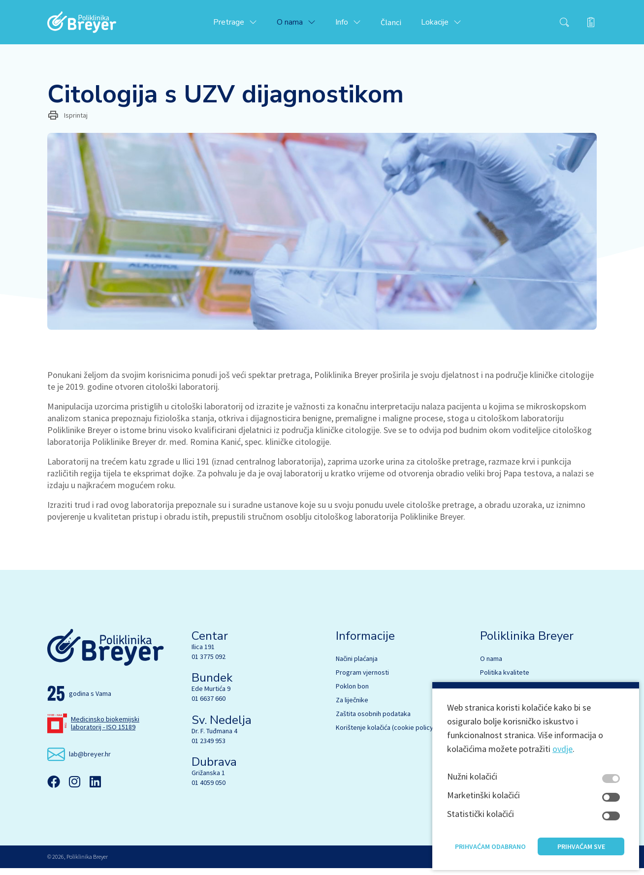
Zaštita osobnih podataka (373, 720)
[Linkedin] (95, 788)
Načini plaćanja (357, 665)
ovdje (562, 771)
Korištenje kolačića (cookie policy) (385, 734)
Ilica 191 (203, 653)
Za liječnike (352, 707)
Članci (403, 26)
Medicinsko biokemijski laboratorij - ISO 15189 (105, 730)
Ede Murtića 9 (211, 695)
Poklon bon (352, 693)
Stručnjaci (494, 693)
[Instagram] (74, 788)
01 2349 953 (208, 747)
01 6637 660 (208, 705)
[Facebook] (53, 788)
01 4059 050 (208, 789)
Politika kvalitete (504, 679)
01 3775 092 (208, 663)
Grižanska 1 (208, 779)
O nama (491, 665)
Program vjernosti (362, 679)
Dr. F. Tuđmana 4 (214, 738)
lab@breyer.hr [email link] (90, 761)
